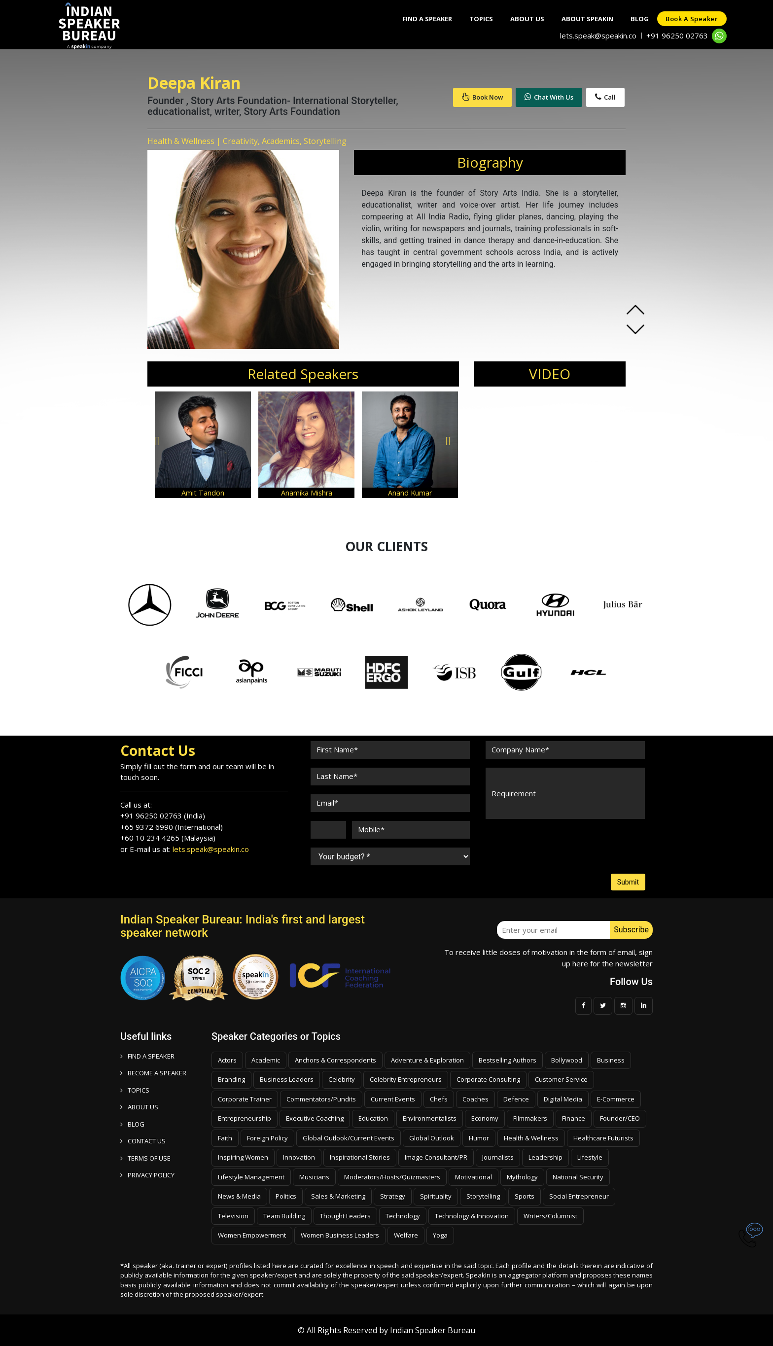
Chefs (439, 1099)
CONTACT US (143, 1140)
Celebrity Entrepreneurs (406, 1079)
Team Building (284, 1215)
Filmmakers (530, 1118)
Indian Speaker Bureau (432, 1330)
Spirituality (436, 1196)
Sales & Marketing (338, 1196)
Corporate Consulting (488, 1079)
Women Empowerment (252, 1235)
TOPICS (134, 1090)
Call (605, 97)
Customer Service (561, 1079)
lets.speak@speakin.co (598, 35)
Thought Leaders (345, 1215)
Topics (470, 18)
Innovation (299, 1157)
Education (373, 1118)
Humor (479, 1137)
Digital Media (563, 1099)
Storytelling (483, 1196)
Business (611, 1060)
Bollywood (566, 1060)
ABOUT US (139, 1106)
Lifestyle (589, 1157)
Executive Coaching (315, 1118)
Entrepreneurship (244, 1118)
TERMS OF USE (145, 1158)
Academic (265, 1060)
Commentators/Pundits (321, 1099)
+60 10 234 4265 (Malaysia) (167, 838)
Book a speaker (691, 18)
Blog (636, 18)
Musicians (314, 1176)
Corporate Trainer (245, 1099)
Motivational (473, 1176)
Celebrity (341, 1079)
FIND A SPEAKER (147, 1056)
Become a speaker (153, 1072)
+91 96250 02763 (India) (162, 815)
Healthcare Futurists (603, 1137)
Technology (403, 1215)
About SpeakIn (581, 18)
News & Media (239, 1196)
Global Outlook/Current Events (348, 1137)
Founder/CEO (620, 1118)
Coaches (475, 1099)
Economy (484, 1118)
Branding (231, 1079)
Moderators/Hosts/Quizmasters (392, 1176)
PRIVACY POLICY (147, 1174)
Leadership (545, 1157)
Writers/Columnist (550, 1215)
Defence (516, 1099)
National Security (578, 1176)
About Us (518, 18)
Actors (227, 1060)
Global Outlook (431, 1137)
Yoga (440, 1235)
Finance (573, 1118)
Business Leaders (287, 1079)
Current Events (393, 1099)
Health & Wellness (531, 1137)
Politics (286, 1196)
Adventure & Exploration (427, 1060)
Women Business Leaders (340, 1235)
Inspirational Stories (360, 1157)
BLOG (132, 1124)
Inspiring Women (243, 1157)
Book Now (482, 97)
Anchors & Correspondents (335, 1060)
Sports (524, 1196)
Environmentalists (430, 1118)
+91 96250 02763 (677, 35)
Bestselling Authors (507, 1060)
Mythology (522, 1176)
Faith (225, 1137)
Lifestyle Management (251, 1176)
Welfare (406, 1235)
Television (233, 1215)
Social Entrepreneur (579, 1196)
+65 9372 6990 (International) (171, 827)
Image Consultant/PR (436, 1157)
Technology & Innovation (472, 1215)
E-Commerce (615, 1099)
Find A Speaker (413, 18)
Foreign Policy (267, 1137)
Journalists (498, 1157)
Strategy (392, 1196)
